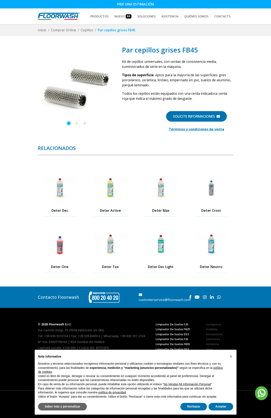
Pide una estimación (135, 4)
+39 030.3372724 (56, 336)
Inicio (42, 30)
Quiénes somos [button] (196, 16)
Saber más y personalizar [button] (62, 406)
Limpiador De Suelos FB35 (173, 344)
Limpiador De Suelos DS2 (172, 334)
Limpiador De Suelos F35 (172, 339)
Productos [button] (99, 16)
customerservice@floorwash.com (164, 297)
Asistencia (169, 16)
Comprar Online (63, 30)
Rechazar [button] (193, 406)
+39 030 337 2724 (132, 336)
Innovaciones (214, 334)
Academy (211, 329)
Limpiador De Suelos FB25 (173, 329)
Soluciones (213, 339)
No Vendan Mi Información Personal (187, 384)
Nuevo (122, 16)
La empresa (213, 324)
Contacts (222, 16)
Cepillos (87, 30)
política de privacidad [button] (112, 392)
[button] (68, 123)
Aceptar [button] (220, 406)
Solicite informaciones (196, 116)
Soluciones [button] (146, 16)
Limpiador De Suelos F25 (172, 324)
